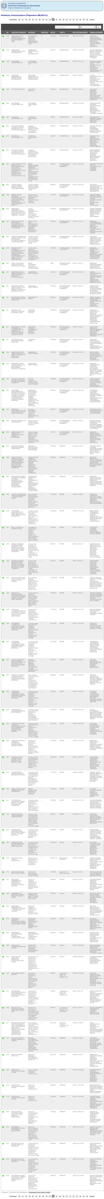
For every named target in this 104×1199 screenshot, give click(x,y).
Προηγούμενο (13, 19)
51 (70, 19)
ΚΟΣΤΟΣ (52, 32)
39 (29, 19)
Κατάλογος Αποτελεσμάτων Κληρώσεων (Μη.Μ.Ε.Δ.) (24, 15)
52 (73, 19)
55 (83, 19)
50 (67, 19)
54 (80, 19)
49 (63, 19)
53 (77, 19)
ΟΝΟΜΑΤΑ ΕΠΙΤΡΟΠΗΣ (96, 32)
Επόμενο (92, 19)
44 (46, 19)
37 (22, 19)
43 (43, 19)
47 (56, 19)
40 (33, 19)
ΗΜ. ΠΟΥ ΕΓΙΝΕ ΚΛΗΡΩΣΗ (80, 32)
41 (36, 19)
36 (19, 19)
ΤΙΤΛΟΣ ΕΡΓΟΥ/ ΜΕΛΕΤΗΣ (18, 32)
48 (60, 19)
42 (39, 19)
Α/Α (7, 32)
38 (26, 19)
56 (87, 19)
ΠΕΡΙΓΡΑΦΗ (31, 32)
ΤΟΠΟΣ (62, 32)
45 (50, 19)
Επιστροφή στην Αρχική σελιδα (39, 1192)
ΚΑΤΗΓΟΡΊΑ (44, 32)
